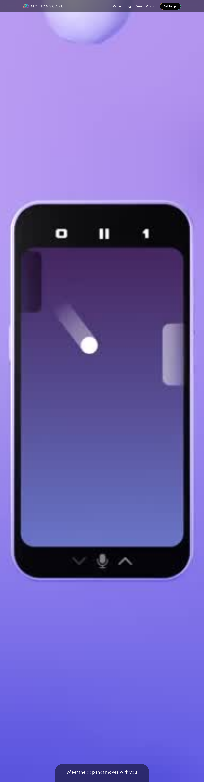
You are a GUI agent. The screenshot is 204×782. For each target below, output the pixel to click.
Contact (151, 6)
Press (139, 6)
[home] (49, 6)
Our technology (122, 6)
